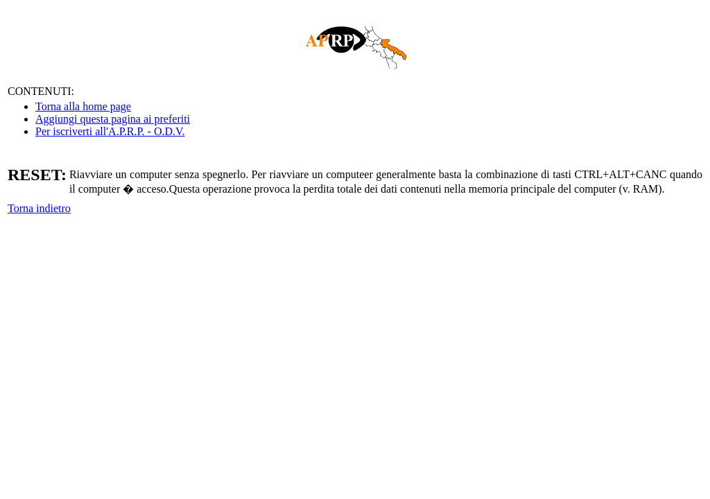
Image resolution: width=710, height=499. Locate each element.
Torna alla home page (83, 106)
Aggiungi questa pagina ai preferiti (112, 119)
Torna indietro (39, 208)
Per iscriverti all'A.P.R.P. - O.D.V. (109, 131)
